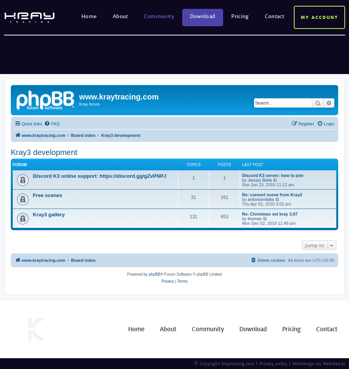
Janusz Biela (260, 180)
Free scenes (47, 195)
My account (319, 17)
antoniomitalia (261, 199)
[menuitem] (51, 123)
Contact (274, 16)
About (120, 16)
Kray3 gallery (49, 214)
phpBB (154, 274)
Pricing (240, 16)
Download (202, 16)
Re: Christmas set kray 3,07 (270, 214)
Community (159, 16)
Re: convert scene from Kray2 (272, 194)
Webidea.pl (334, 363)
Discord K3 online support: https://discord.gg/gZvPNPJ (99, 176)
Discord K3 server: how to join (272, 175)
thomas (255, 218)
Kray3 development (44, 152)
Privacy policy (273, 363)
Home (89, 16)
